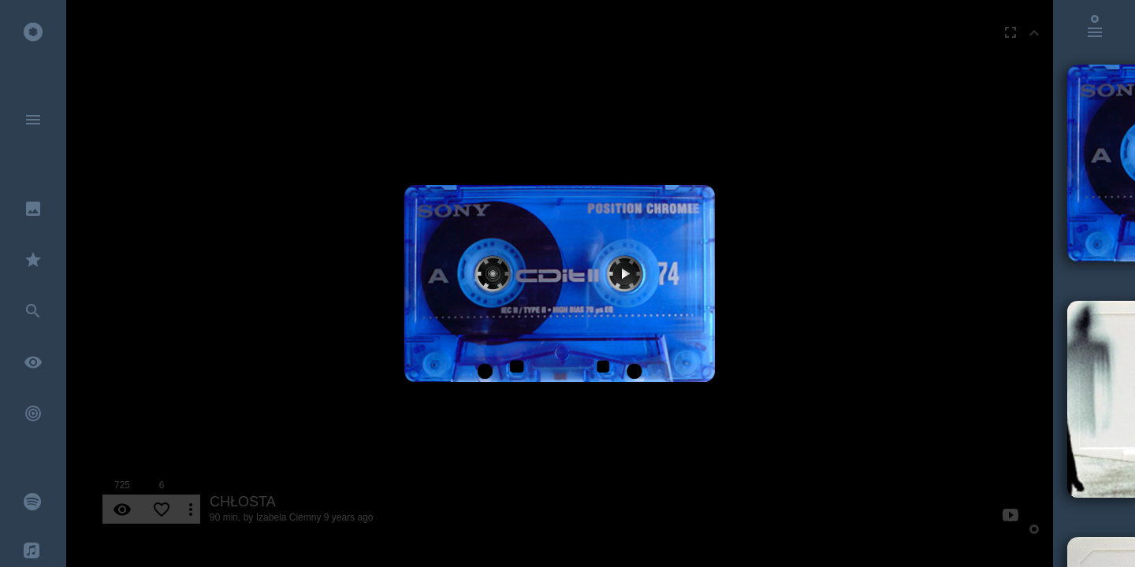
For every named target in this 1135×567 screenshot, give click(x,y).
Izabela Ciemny (289, 517)
